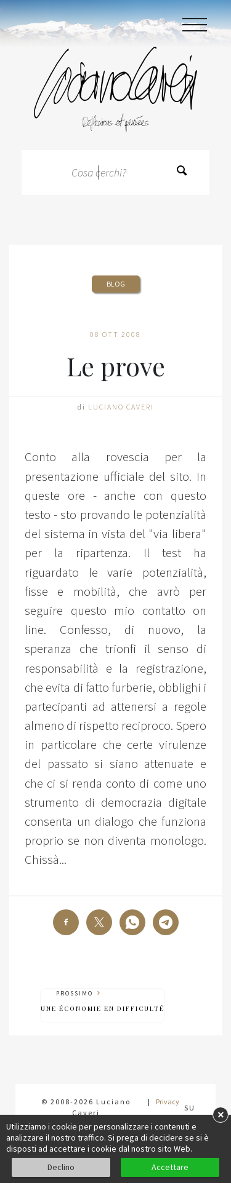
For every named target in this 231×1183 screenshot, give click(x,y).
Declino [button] (61, 1167)
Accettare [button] (170, 1167)
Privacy (167, 1101)
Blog (116, 283)
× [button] (220, 1114)
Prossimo (102, 1001)
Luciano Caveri (121, 406)
